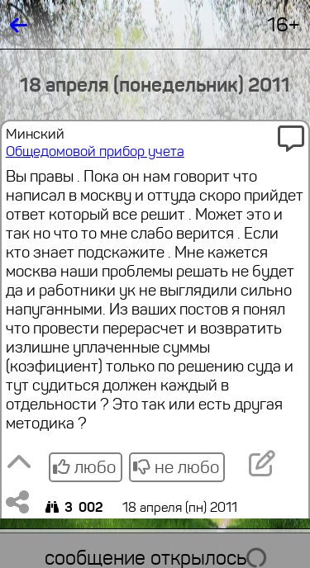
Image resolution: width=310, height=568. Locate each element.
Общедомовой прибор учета (95, 151)
